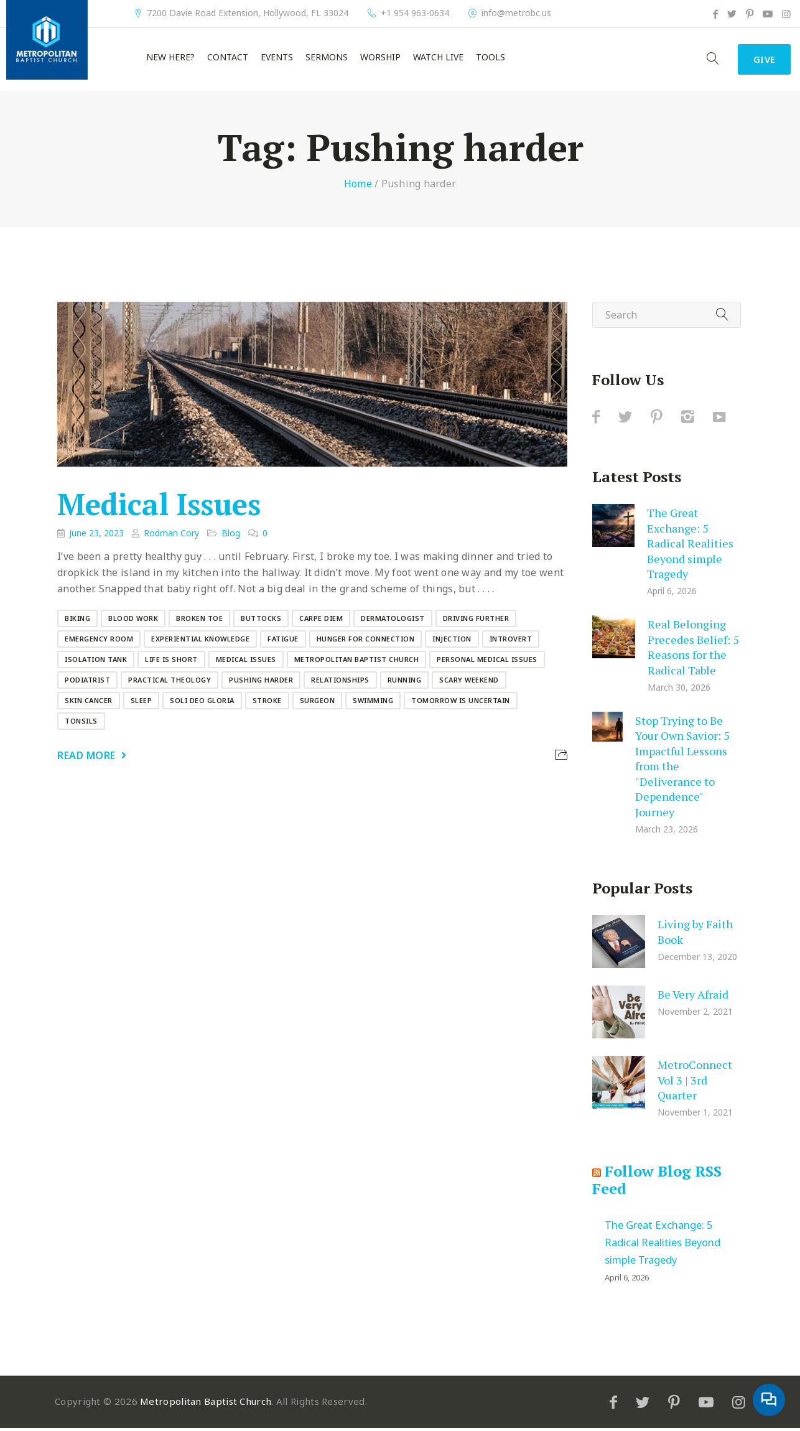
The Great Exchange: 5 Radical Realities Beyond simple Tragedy (690, 546)
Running (405, 683)
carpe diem (321, 621)
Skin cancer (89, 703)
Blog (230, 536)
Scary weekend (469, 683)
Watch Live (438, 59)
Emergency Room (99, 641)
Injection (452, 641)
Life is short (171, 662)
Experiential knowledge (200, 641)
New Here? (170, 59)
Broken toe (199, 621)
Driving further (476, 621)
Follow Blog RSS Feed (657, 1182)
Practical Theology (169, 683)
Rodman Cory (171, 536)
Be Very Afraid (693, 997)
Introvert (511, 641)
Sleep (141, 703)
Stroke (267, 703)
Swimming (373, 703)
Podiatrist (87, 683)
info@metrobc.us (516, 13)
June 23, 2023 (96, 536)
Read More (86, 758)
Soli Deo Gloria (202, 703)
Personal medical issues (487, 662)
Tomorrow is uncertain (460, 703)
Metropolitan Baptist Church (356, 662)
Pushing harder (261, 683)
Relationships (340, 683)
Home (358, 186)
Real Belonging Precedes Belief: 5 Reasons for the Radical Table (693, 650)
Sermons (326, 59)
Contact (227, 59)
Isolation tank (96, 662)
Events (277, 59)
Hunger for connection (366, 641)
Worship (380, 59)
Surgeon (317, 703)
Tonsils (81, 724)
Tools (490, 59)
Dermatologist (393, 621)
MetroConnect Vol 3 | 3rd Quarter (695, 1083)
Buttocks (261, 621)
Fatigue (283, 641)
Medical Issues (159, 508)
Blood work (133, 621)
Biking (77, 621)
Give (760, 61)
